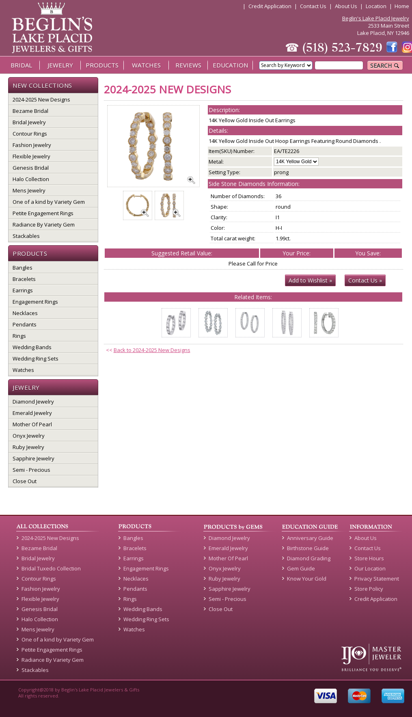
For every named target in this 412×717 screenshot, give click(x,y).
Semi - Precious (31, 469)
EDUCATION (230, 65)
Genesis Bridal (31, 167)
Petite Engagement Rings (43, 213)
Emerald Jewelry (32, 413)
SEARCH (385, 65)
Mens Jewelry (29, 190)
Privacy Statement (376, 578)
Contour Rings (30, 133)
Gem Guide (301, 568)
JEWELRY (60, 65)
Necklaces (25, 313)
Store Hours (369, 558)
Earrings (23, 290)
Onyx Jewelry (29, 435)
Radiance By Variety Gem (44, 224)
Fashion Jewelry (32, 145)
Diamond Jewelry (33, 401)
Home (402, 6)
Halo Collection (31, 179)
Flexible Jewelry (31, 156)
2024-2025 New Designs (41, 99)
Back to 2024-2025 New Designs (152, 350)
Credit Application (269, 6)
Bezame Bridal (30, 110)
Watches (23, 370)
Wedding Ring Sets (35, 358)
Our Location (370, 568)
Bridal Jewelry (29, 122)
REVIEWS (188, 65)
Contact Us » (365, 280)
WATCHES (146, 65)
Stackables (26, 236)
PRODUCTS (102, 65)
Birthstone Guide (308, 548)
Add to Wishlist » (310, 280)
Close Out (25, 481)
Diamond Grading (308, 558)
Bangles (22, 267)
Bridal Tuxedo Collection (51, 568)
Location (376, 6)
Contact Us (313, 6)
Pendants (25, 324)
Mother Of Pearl (32, 424)
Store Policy (368, 588)
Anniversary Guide (310, 538)
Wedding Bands (32, 347)
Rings (19, 335)
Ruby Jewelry (28, 447)
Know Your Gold (306, 578)
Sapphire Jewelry (33, 458)
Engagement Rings (35, 301)
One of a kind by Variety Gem (49, 201)
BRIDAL (21, 65)
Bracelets (24, 279)
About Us (346, 6)
